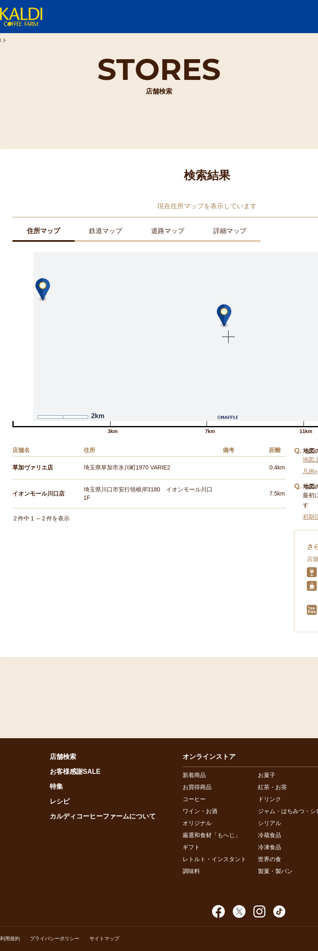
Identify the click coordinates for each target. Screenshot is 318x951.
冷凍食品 (269, 847)
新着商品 (194, 775)
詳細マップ (229, 230)
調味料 (191, 871)
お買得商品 (197, 787)
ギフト (191, 847)
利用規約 (10, 938)
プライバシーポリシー (55, 938)
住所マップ (43, 230)
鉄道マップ (105, 230)
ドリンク (269, 799)
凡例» (310, 471)
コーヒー (194, 799)
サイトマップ (104, 938)
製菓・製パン (275, 871)
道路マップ (167, 230)
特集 (56, 786)
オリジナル (197, 823)
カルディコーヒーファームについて (103, 816)
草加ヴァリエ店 (32, 467)
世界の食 (269, 859)
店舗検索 (63, 756)
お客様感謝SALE (75, 771)
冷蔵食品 (269, 835)
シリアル (269, 823)
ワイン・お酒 (200, 811)
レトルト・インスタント (214, 859)
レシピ (60, 801)
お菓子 (266, 775)
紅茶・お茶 (272, 787)
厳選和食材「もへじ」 (212, 835)
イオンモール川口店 (38, 493)
